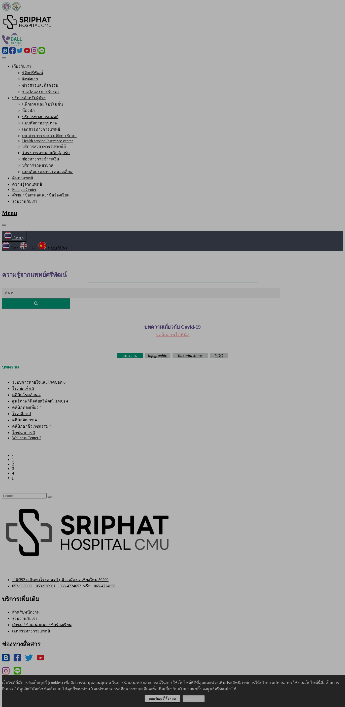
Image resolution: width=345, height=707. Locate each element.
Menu (9, 213)
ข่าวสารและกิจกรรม (40, 85)
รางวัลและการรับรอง (40, 91)
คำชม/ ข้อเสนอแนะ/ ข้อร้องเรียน (41, 195)
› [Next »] (12, 478)
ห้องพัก (28, 110)
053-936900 (21, 586)
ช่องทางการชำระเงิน (40, 159)
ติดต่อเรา (30, 79)
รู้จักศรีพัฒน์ (32, 73)
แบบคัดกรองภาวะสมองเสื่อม (47, 172)
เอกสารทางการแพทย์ (41, 129)
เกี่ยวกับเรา (21, 66)
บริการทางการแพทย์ (40, 117)
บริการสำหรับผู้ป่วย (29, 98)
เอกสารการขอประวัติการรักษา (49, 135)
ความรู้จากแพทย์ (27, 184)
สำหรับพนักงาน (26, 612)
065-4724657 (69, 586)
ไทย (14, 238)
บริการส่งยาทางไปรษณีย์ (44, 146)
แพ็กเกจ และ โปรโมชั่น (42, 104)
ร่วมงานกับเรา (24, 201)
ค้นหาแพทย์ (22, 178)
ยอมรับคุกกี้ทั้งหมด (162, 698)
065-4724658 (104, 586)
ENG (29, 248)
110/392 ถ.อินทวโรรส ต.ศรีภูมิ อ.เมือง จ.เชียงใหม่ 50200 (60, 580)
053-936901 (44, 586)
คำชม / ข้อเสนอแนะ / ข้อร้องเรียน (42, 625)
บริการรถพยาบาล (37, 165)
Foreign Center (24, 189)
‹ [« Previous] (12, 455)
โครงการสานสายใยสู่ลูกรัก (46, 153)
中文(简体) (53, 248)
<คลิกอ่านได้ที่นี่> (172, 334)
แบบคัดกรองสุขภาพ (39, 123)
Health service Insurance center (47, 141)
